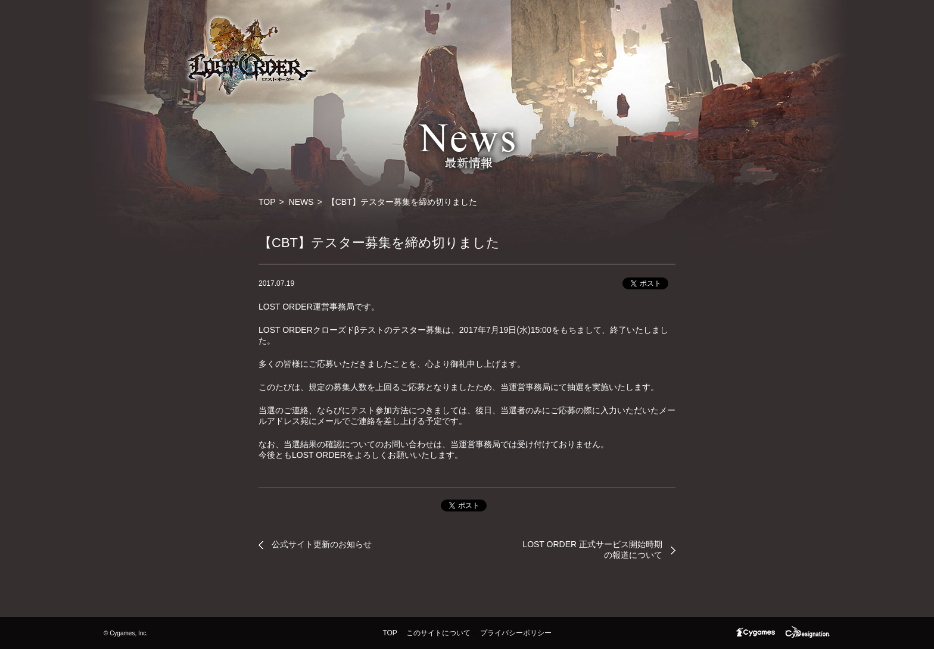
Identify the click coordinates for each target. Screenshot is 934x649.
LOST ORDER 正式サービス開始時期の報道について (592, 549)
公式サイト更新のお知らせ (322, 544)
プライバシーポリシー (516, 633)
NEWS (301, 202)
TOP (267, 202)
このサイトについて (438, 633)
